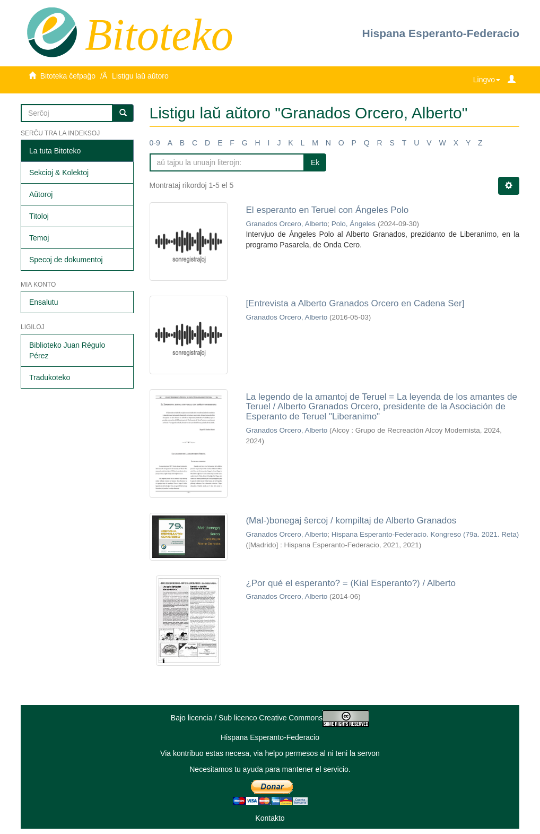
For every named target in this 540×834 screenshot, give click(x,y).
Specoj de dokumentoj (66, 259)
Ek (315, 162)
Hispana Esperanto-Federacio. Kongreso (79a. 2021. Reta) (425, 534)
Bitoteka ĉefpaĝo (67, 76)
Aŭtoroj (41, 194)
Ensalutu (43, 302)
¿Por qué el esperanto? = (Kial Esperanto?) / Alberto (350, 583)
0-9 (155, 143)
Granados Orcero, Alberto (286, 224)
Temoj (39, 238)
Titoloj (39, 216)
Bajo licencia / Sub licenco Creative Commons (270, 717)
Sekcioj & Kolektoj (59, 172)
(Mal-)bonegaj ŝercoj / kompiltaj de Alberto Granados (351, 520)
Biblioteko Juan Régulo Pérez (67, 350)
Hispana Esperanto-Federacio (440, 33)
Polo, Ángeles (354, 224)
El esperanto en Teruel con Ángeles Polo (327, 210)
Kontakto (269, 818)
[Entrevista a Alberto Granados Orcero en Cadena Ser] (355, 303)
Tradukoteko (49, 377)
